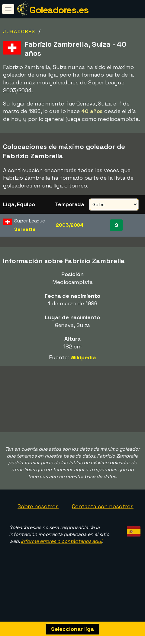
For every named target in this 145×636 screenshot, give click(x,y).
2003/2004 (69, 225)
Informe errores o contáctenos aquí (61, 573)
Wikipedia (83, 357)
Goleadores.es (59, 10)
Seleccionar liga (72, 628)
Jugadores (19, 31)
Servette (24, 229)
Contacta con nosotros (103, 538)
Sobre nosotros (38, 538)
